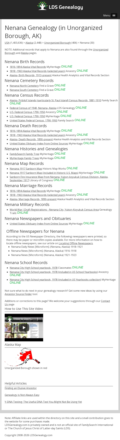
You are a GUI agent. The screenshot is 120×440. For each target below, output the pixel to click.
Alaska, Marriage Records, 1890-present (33, 199)
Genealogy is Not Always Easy (22, 395)
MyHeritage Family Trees (24, 158)
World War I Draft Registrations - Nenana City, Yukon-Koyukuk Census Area (54, 209)
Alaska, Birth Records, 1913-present (31, 75)
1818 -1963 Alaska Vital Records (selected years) (37, 71)
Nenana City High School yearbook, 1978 (34, 267)
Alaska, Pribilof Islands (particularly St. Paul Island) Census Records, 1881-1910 (55, 100)
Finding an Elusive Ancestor (21, 388)
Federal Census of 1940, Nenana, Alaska (33, 108)
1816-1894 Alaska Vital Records (28, 67)
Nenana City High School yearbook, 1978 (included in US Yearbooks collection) (55, 279)
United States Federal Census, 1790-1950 (33, 120)
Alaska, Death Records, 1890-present (31, 139)
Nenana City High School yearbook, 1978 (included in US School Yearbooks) (54, 272)
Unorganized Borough (57, 42)
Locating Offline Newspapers (76, 243)
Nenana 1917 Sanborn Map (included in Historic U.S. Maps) (44, 173)
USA (7, 42)
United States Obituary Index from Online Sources (39, 143)
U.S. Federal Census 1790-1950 (27, 112)
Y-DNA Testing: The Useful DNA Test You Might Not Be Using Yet (43, 402)
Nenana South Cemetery (24, 90)
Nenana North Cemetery (24, 85)
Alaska (29, 42)
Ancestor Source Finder (18, 294)
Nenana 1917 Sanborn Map (26, 168)
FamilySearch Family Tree (24, 154)
